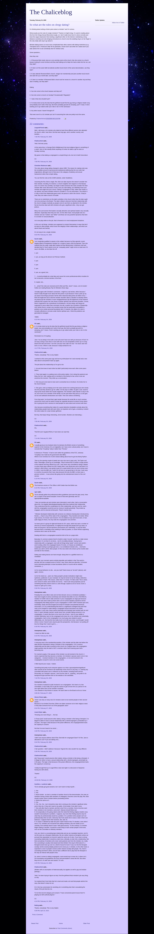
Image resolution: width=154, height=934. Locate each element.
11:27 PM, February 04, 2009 (43, 348)
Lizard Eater (38, 712)
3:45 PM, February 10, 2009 (43, 863)
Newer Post (34, 923)
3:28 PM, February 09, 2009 (43, 731)
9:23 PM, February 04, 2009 (43, 319)
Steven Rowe (38, 697)
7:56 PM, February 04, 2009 (43, 161)
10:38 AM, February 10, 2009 (43, 780)
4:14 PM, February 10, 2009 (43, 901)
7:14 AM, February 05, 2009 (43, 438)
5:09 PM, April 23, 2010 (41, 910)
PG (35, 323)
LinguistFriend (39, 127)
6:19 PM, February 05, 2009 (43, 478)
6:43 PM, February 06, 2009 (43, 636)
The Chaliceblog (51, 12)
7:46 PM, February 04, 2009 (43, 137)
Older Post (86, 923)
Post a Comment (37, 914)
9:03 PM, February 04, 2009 (43, 235)
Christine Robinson (40, 165)
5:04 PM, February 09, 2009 (43, 742)
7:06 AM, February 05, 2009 (43, 421)
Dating (36, 905)
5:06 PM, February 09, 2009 (43, 751)
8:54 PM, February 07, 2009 (43, 708)
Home (61, 923)
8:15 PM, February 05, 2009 (43, 488)
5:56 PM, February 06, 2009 (43, 588)
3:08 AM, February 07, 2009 (43, 693)
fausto (36, 239)
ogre (35, 492)
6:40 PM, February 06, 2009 (43, 626)
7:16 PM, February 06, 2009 (43, 678)
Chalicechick (38, 141)
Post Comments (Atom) (65, 928)
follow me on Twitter (118, 22)
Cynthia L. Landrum (40, 784)
